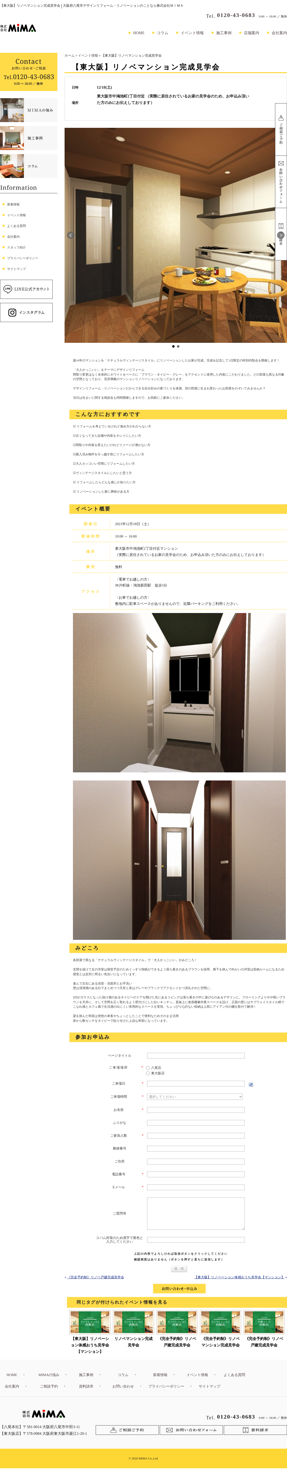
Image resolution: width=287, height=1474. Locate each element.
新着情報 (13, 204)
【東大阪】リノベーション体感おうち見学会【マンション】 (239, 1283)
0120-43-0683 (236, 15)
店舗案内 (251, 33)
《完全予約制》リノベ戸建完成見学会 (95, 1283)
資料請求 (86, 1392)
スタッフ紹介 (16, 247)
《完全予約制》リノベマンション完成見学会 (220, 1347)
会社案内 (279, 33)
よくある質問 (16, 226)
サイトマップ (16, 269)
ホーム (70, 55)
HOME (138, 33)
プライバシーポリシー (22, 258)
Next (281, 235)
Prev (71, 235)
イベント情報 (192, 33)
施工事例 (224, 33)
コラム (162, 33)
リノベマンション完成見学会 (133, 1347)
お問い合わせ (123, 1392)
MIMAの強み (49, 1381)
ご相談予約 (49, 1392)
